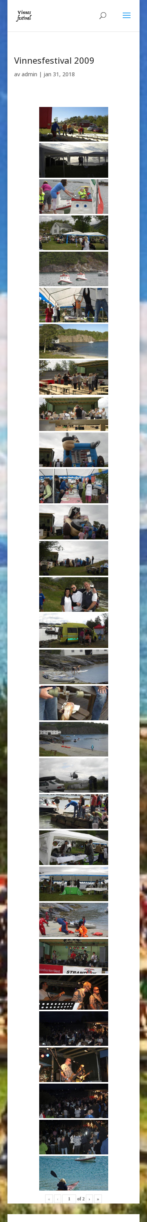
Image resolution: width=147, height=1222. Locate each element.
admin (29, 74)
